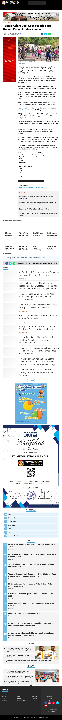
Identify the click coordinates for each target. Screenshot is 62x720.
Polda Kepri (5, 700)
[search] (37, 3)
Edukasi (4, 696)
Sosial (34, 8)
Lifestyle (47, 8)
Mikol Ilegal (11, 525)
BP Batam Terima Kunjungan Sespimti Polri (31, 187)
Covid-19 (10, 532)
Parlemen (54, 8)
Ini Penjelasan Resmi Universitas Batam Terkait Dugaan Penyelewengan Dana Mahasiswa (28, 661)
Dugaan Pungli (12, 521)
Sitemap (53, 711)
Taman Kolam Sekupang (37, 181)
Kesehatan (49, 696)
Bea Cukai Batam (13, 518)
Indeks (10, 8)
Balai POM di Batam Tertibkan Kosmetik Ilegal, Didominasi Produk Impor (19, 682)
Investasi (34, 696)
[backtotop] (31, 686)
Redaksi (52, 709)
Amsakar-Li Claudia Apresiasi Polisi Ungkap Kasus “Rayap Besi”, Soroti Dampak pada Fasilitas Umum (39, 351)
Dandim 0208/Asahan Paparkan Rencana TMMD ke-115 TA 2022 (32, 595)
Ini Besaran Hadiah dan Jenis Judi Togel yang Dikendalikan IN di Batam (32, 546)
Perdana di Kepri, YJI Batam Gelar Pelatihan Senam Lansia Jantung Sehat (18, 672)
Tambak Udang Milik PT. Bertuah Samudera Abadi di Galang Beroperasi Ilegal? (32, 565)
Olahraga (40, 8)
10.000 (22, 110)
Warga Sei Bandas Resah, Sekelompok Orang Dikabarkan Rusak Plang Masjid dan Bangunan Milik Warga (31, 575)
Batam (20, 181)
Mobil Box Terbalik (13, 536)
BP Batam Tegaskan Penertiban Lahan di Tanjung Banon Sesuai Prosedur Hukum (31, 555)
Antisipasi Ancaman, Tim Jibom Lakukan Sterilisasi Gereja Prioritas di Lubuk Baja (37, 327)
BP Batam (26, 181)
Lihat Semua (31, 380)
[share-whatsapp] (49, 34)
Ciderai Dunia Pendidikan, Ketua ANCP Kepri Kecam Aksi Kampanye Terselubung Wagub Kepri (18, 650)
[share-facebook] (42, 34)
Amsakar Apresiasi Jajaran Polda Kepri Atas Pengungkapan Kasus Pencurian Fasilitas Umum (36, 297)
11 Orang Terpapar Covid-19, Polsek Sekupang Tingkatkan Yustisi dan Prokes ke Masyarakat (19, 677)
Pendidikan (49, 698)
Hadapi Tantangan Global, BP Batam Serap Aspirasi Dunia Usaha (38, 317)
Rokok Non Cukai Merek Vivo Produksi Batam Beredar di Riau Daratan (31, 605)
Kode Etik (47, 711)
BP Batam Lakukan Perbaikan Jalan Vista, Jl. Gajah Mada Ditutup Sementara (38, 306)
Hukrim (22, 8)
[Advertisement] (9, 106)
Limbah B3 (11, 529)
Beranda (4, 8)
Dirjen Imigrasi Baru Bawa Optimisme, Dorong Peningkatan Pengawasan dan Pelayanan (36, 372)
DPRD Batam (35, 694)
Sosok (48, 700)
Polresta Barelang (22, 700)
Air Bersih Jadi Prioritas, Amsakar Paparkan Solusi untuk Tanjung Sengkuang (39, 273)
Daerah (16, 8)
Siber (56, 709)
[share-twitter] (45, 34)
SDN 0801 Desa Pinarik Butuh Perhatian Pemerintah (17, 656)
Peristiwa (28, 8)
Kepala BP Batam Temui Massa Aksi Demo (26, 613)
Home (5, 22)
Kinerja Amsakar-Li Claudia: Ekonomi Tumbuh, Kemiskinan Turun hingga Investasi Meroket (36, 340)
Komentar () (55, 34)
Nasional (19, 698)
